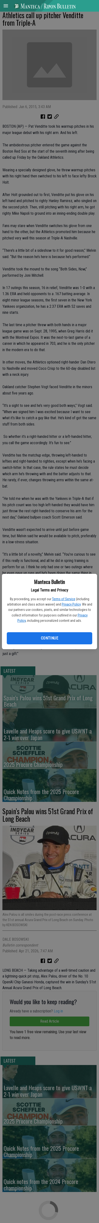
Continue (49, 638)
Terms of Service (63, 599)
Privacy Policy (71, 604)
